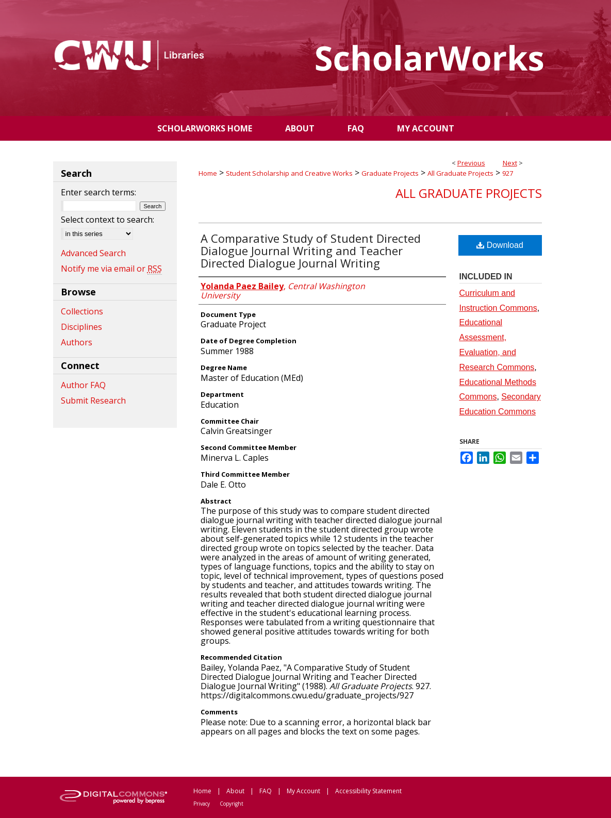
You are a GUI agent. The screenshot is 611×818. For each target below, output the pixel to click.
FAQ (265, 791)
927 (507, 173)
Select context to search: (107, 219)
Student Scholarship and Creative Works (289, 173)
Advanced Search (93, 253)
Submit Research (93, 400)
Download (499, 245)
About (235, 791)
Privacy (201, 803)
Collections (82, 311)
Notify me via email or (111, 268)
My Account (303, 791)
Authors (76, 342)
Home (208, 173)
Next (510, 163)
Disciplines (81, 326)
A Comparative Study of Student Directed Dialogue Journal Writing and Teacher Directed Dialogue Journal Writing (311, 250)
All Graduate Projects (460, 173)
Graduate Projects (390, 173)
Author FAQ (83, 385)
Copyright (231, 803)
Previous (471, 163)
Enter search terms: (98, 192)
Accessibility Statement (368, 791)
